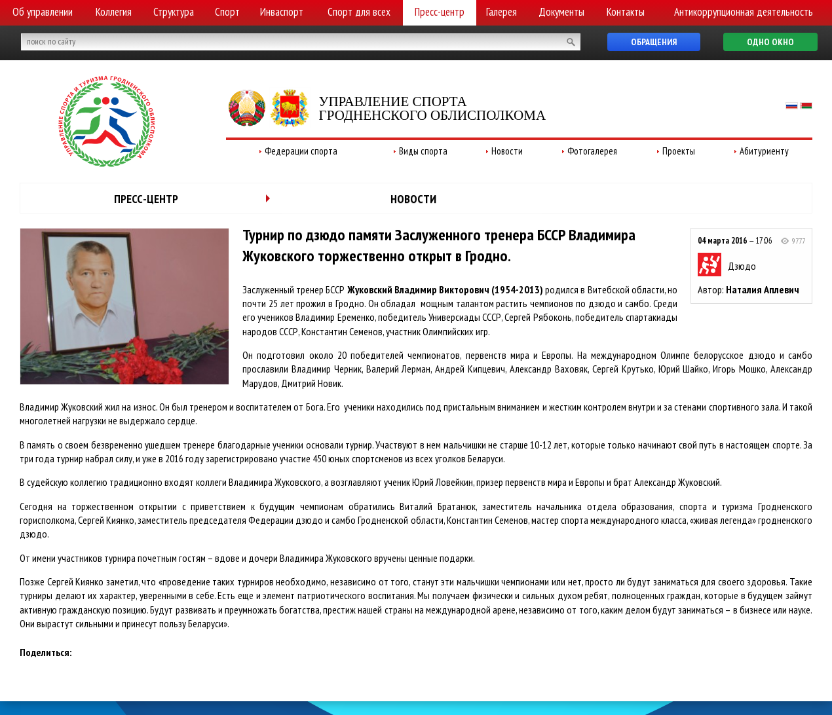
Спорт (227, 12)
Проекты (678, 151)
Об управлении (42, 12)
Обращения (654, 42)
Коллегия (114, 12)
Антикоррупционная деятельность (743, 12)
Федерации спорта (301, 151)
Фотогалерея (592, 151)
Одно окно (770, 42)
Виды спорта (423, 151)
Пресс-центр (439, 12)
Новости (507, 151)
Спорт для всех (359, 12)
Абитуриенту (764, 151)
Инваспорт (281, 12)
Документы (561, 12)
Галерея (501, 12)
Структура (173, 12)
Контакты (626, 12)
